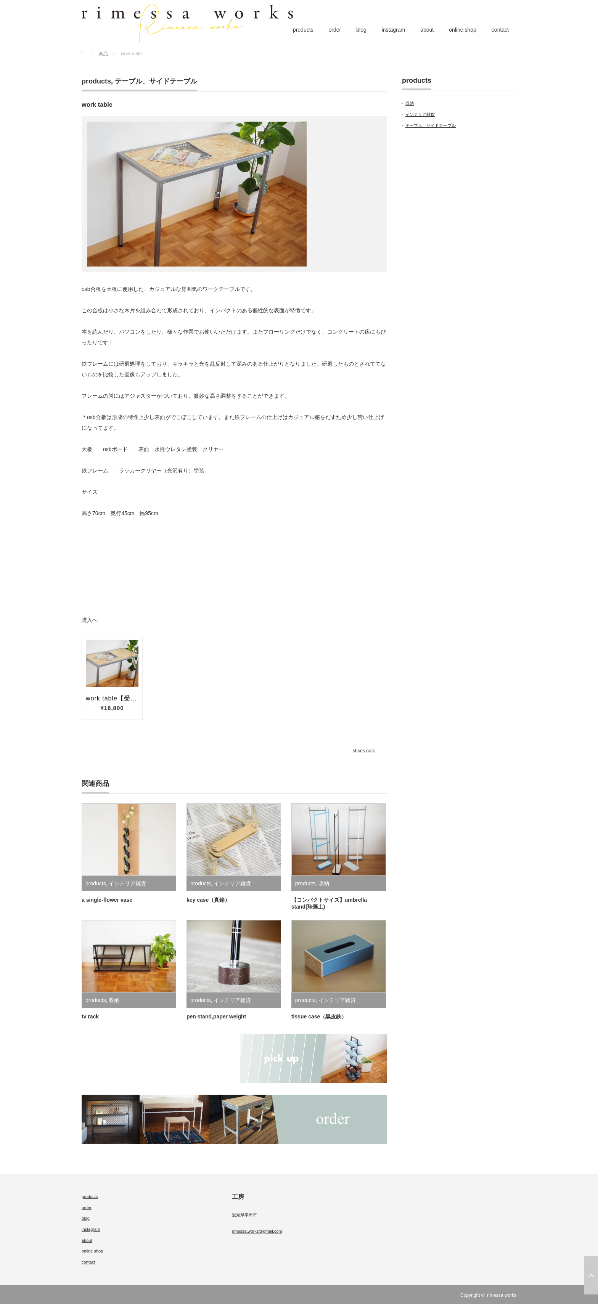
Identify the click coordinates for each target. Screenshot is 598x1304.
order (335, 30)
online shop (462, 30)
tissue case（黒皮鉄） (319, 1016)
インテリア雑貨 (127, 883)
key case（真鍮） (208, 900)
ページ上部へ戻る (591, 1275)
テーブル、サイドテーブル (156, 81)
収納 (323, 883)
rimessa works (501, 1295)
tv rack (90, 1016)
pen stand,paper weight (216, 1016)
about (427, 30)
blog (361, 30)
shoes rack (364, 750)
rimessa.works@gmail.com (257, 1231)
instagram (393, 30)
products (303, 30)
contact (500, 30)
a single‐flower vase (107, 900)
